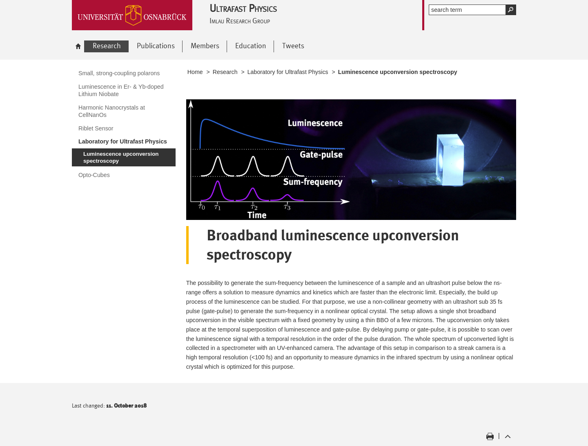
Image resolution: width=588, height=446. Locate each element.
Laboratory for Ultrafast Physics (287, 72)
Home (195, 72)
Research (225, 72)
